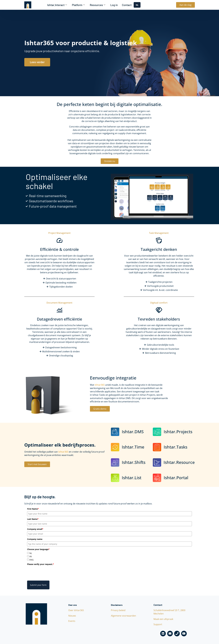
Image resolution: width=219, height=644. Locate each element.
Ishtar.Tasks (175, 447)
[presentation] (48, 572)
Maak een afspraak (163, 619)
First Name (33, 509)
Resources (97, 5)
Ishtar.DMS (133, 431)
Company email (35, 529)
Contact (127, 5)
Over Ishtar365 (76, 610)
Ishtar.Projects (178, 431)
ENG (31, 559)
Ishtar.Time (133, 447)
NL (137, 5)
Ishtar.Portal (176, 477)
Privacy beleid (118, 610)
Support (157, 624)
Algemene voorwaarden (123, 615)
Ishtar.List (131, 477)
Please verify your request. (40, 564)
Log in (114, 5)
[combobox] (137, 5)
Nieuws (72, 615)
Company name (34, 539)
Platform (78, 5)
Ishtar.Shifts (133, 462)
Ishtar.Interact (57, 5)
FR (30, 556)
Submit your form (38, 585)
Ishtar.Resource (179, 462)
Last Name (33, 519)
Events (71, 621)
